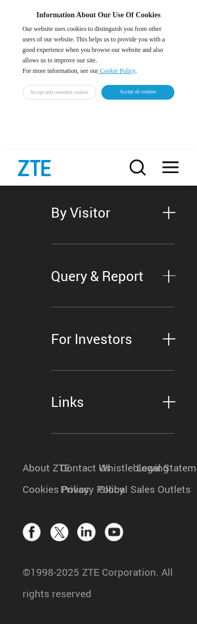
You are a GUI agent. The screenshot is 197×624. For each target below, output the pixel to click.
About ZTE (41, 467)
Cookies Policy (41, 489)
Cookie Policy (117, 70)
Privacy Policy (79, 489)
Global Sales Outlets (118, 489)
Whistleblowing (118, 467)
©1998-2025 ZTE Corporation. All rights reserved (98, 582)
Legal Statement (155, 467)
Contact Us (79, 467)
